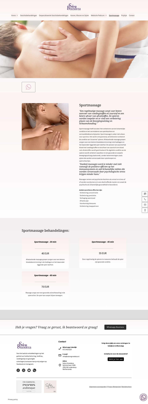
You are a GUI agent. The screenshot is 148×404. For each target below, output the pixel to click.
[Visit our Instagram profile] (23, 370)
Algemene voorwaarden (97, 387)
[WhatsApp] (145, 194)
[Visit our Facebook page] (18, 370)
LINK (111, 343)
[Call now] (145, 200)
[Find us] (145, 211)
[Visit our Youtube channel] (29, 370)
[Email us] (145, 205)
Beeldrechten (126, 387)
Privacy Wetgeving (114, 387)
